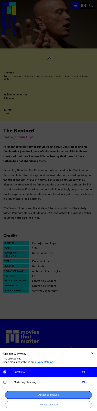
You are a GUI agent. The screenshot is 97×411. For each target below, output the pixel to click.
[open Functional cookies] (91, 372)
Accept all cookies (48, 395)
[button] (50, 372)
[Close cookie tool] (92, 353)
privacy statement (45, 362)
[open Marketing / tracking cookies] (91, 382)
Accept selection (48, 404)
